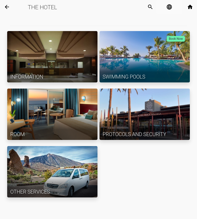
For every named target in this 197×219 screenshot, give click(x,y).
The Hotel (42, 7)
